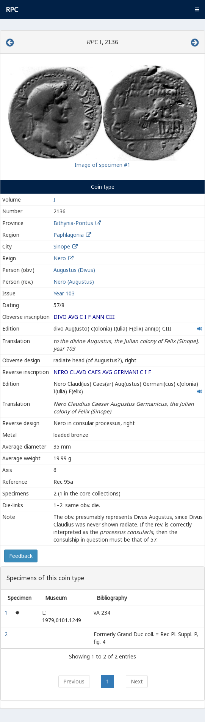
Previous (74, 681)
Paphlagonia (68, 234)
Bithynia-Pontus (73, 223)
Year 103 (64, 293)
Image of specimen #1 (102, 164)
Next (137, 681)
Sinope (61, 246)
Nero (59, 258)
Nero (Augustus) (73, 281)
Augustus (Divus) (74, 269)
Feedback (21, 555)
